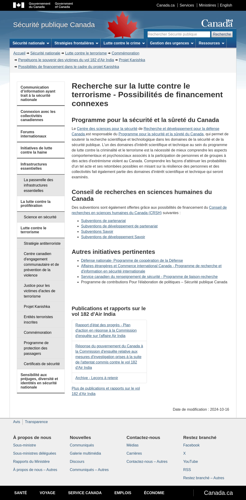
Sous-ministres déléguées (34, 453)
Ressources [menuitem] (211, 43)
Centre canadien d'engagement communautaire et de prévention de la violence (41, 264)
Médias (133, 445)
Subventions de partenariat (103, 221)
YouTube (190, 462)
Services (187, 5)
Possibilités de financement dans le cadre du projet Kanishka (68, 67)
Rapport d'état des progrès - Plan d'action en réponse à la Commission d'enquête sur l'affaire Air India (106, 330)
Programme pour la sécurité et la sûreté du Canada (161, 134)
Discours (77, 462)
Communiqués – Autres (89, 470)
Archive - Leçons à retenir (97, 378)
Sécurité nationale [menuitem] (31, 43)
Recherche (222, 34)
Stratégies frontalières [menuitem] (76, 43)
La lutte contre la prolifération (36, 204)
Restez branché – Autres (203, 478)
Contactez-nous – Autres (147, 462)
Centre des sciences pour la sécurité (107, 129)
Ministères (207, 5)
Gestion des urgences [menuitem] (171, 43)
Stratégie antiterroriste (42, 243)
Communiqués (82, 445)
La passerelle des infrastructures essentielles (38, 185)
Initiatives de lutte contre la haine (36, 150)
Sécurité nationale (45, 53)
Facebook (191, 445)
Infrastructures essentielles (34, 166)
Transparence (36, 422)
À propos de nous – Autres (35, 470)
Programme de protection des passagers (36, 348)
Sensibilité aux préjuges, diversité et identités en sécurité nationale (39, 381)
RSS (187, 470)
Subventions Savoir (97, 232)
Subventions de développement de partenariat (119, 226)
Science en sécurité (40, 217)
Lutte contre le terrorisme (86, 53)
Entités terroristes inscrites (38, 319)
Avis (16, 422)
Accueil (19, 53)
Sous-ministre (24, 445)
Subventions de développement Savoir (113, 237)
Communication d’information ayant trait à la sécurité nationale (38, 93)
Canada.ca (166, 5)
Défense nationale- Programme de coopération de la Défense (132, 261)
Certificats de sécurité (42, 364)
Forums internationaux (33, 134)
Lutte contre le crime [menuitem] (124, 43)
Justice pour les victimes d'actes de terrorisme (39, 291)
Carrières (134, 453)
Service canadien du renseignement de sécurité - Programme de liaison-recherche (149, 277)
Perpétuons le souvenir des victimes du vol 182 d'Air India (66, 60)
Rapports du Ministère (31, 462)
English (226, 5)
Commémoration (125, 53)
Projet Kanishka (132, 60)
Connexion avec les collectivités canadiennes (38, 116)
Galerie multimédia (85, 453)
